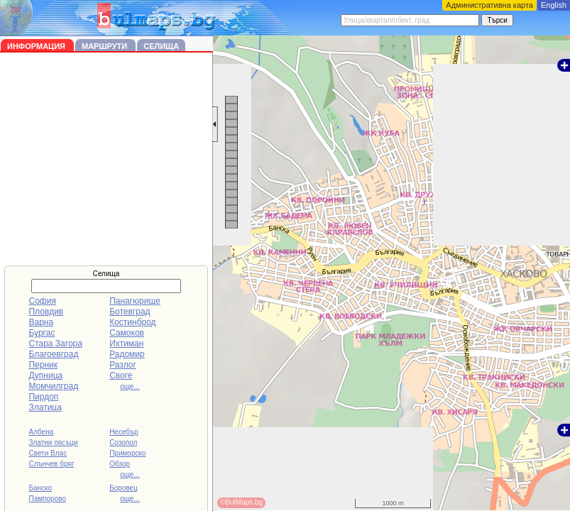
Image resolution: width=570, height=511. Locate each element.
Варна (40, 322)
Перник (42, 365)
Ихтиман (126, 343)
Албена (40, 432)
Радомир (127, 354)
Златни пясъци (52, 442)
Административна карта (489, 5)
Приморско (127, 453)
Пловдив (45, 312)
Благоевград (53, 354)
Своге (120, 375)
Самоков (126, 333)
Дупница (45, 375)
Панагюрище (134, 301)
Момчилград (53, 386)
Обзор (119, 464)
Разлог (122, 365)
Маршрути (105, 46)
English (553, 5)
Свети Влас (47, 453)
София (41, 301)
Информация (37, 46)
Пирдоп (43, 397)
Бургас (41, 333)
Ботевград (129, 312)
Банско (40, 488)
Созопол (123, 442)
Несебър (123, 432)
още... (130, 386)
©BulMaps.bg (241, 502)
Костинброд (132, 322)
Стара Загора (55, 343)
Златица (44, 407)
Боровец (123, 488)
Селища (161, 46)
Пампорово (47, 498)
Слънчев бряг (51, 464)
